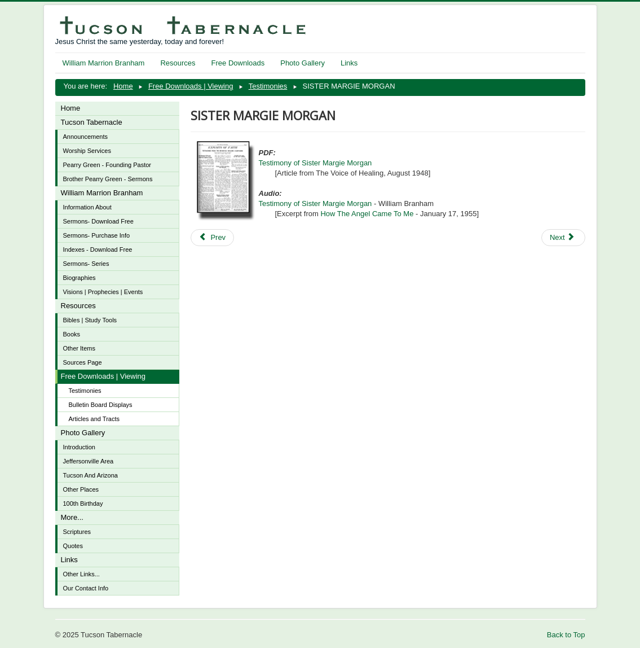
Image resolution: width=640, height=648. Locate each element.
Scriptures (77, 531)
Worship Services (87, 150)
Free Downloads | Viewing (103, 376)
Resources (177, 63)
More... (72, 517)
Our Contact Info (86, 588)
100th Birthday (83, 503)
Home (71, 108)
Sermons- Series (86, 263)
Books (72, 334)
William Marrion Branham (104, 63)
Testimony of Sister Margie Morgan (315, 163)
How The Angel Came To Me (366, 213)
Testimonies (85, 390)
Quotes (73, 545)
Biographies (79, 277)
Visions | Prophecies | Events (103, 291)
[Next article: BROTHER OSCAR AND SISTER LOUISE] (563, 237)
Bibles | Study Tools (90, 320)
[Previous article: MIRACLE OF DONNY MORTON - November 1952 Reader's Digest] (213, 237)
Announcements (85, 136)
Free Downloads (238, 63)
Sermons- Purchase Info (96, 235)
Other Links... (81, 574)
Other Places (81, 489)
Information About (87, 207)
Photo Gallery (302, 63)
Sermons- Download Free (98, 221)
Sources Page (82, 362)
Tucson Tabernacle (91, 122)
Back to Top (566, 635)
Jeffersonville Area (88, 461)
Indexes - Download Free (98, 249)
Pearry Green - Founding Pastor (107, 164)
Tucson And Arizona (90, 475)
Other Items (79, 348)
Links (349, 63)
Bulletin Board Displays (101, 404)
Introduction (79, 447)
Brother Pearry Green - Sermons (108, 179)
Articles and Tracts (94, 418)
